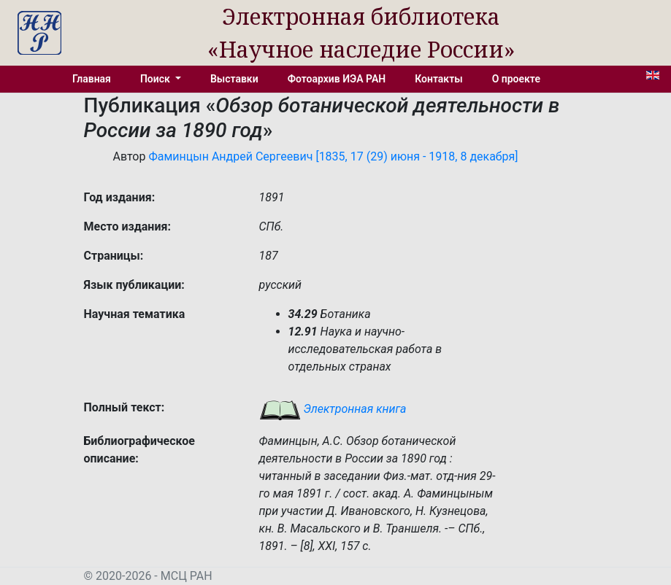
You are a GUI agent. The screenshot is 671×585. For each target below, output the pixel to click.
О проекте (516, 79)
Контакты (438, 79)
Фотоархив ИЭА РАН (337, 79)
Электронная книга (333, 409)
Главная (91, 79)
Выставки (234, 79)
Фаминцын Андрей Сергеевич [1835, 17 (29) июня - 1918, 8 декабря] (333, 156)
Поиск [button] (156, 79)
